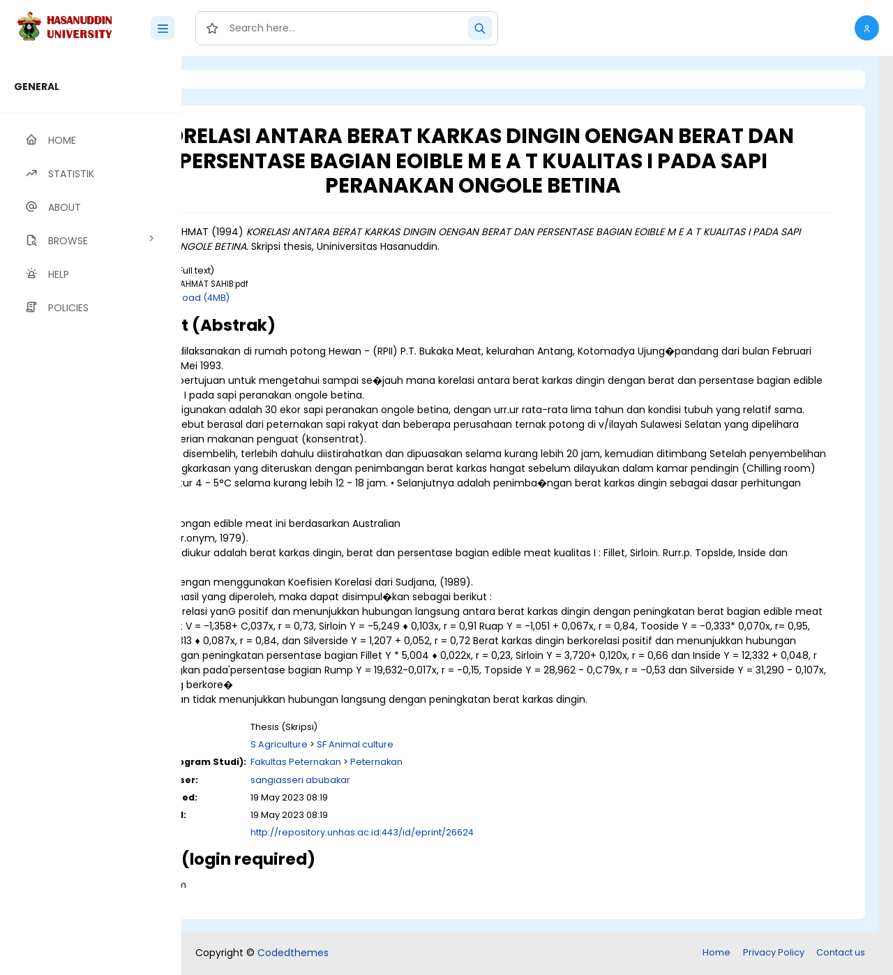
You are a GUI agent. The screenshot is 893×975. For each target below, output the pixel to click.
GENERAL (36, 87)
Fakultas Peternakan (410, 776)
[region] (90, 515)
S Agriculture (393, 759)
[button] (867, 27)
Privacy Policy (773, 954)
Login (241, 79)
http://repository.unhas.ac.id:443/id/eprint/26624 (476, 847)
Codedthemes (293, 954)
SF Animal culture (469, 759)
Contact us (840, 954)
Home (716, 954)
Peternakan (491, 776)
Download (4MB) (306, 298)
